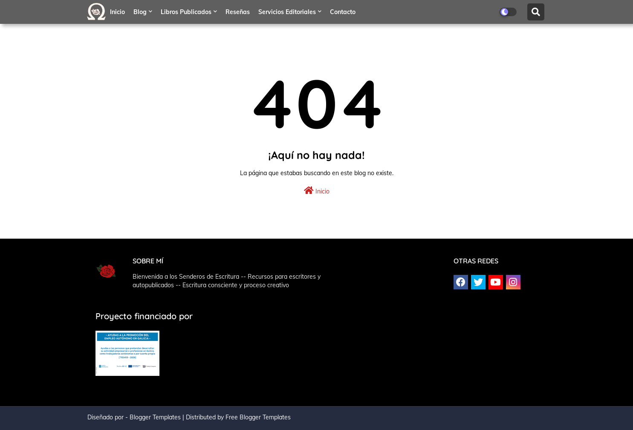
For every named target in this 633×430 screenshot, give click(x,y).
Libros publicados (186, 12)
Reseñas (237, 12)
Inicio (117, 12)
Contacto (343, 12)
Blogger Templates (155, 417)
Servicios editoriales (287, 12)
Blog (140, 12)
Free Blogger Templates (258, 417)
